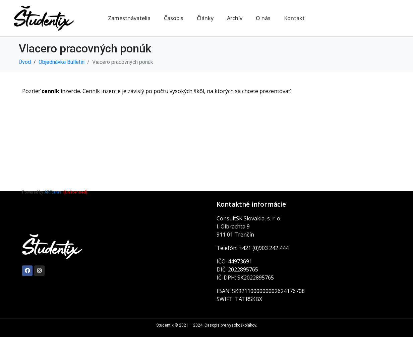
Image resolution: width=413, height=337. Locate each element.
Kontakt (294, 18)
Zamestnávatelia (129, 18)
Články (205, 18)
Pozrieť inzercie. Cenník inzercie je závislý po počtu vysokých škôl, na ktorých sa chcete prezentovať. (156, 91)
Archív (234, 18)
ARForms (52, 192)
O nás (263, 18)
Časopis (173, 18)
